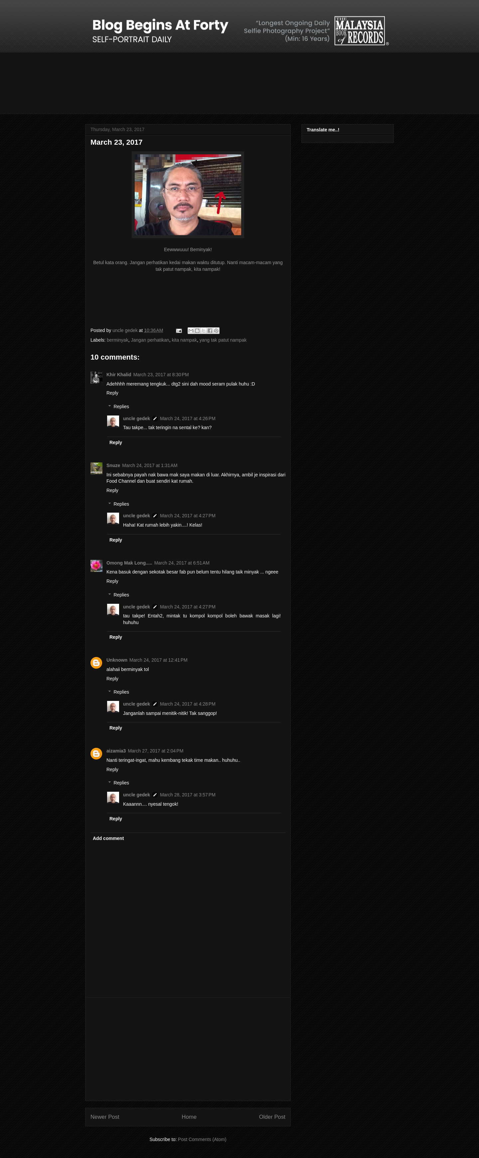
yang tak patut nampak (223, 340)
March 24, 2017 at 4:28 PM (188, 704)
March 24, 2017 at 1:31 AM (149, 465)
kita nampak (184, 340)
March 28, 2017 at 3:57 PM (188, 794)
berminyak (117, 340)
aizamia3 (116, 750)
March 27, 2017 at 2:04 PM (155, 750)
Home (189, 1117)
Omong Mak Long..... (129, 563)
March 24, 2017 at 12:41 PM (158, 660)
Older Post (272, 1117)
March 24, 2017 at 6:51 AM (182, 563)
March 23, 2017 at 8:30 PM (161, 374)
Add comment (108, 838)
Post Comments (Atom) (202, 1139)
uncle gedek (136, 418)
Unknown (116, 660)
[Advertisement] (187, 1049)
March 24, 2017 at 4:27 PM (188, 515)
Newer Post (104, 1117)
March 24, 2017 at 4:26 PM (188, 418)
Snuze (113, 465)
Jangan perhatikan (150, 340)
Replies (121, 406)
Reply (112, 393)
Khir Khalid (118, 374)
